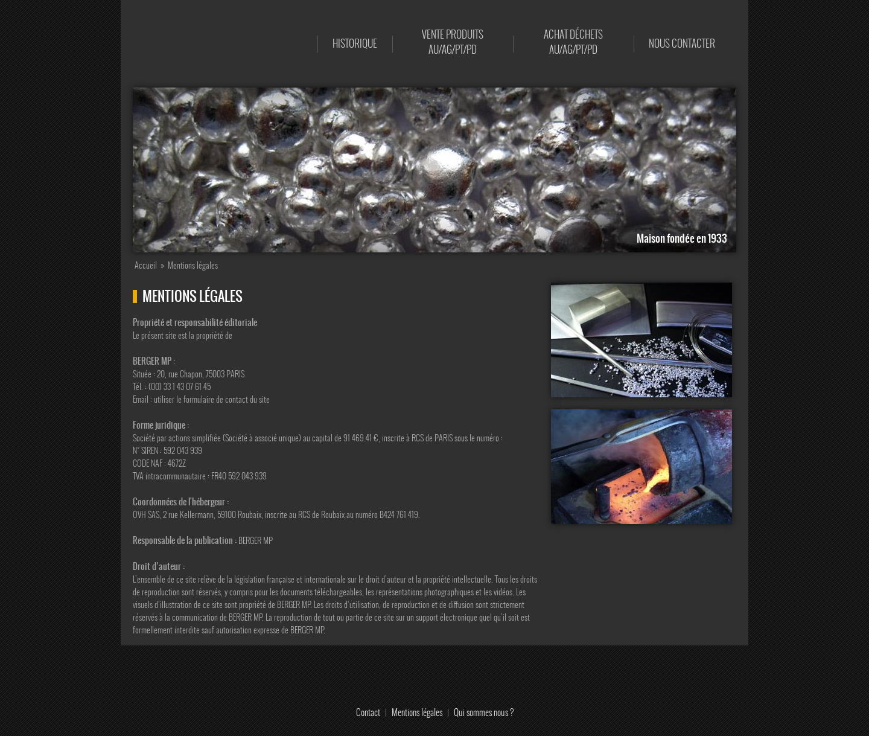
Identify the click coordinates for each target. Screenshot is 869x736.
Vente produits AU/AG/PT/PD (452, 42)
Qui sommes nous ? (484, 712)
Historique (355, 43)
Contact (368, 712)
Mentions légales (417, 712)
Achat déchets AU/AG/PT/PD (573, 42)
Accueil (293, 43)
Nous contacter (682, 43)
